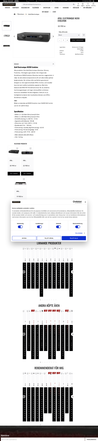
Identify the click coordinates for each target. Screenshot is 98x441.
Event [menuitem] (54, 12)
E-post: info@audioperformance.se (21, 415)
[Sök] (74, 4)
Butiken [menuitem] (45, 409)
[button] (88, 4)
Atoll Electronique (79, 54)
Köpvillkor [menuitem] (46, 414)
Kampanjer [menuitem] (16, 8)
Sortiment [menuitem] (71, 404)
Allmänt (16, 64)
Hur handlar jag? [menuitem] (48, 418)
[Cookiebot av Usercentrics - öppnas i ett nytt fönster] (74, 202)
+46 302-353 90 (15, 417)
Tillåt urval (48, 238)
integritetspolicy (26, 394)
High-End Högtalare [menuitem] (74, 414)
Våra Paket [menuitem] (71, 409)
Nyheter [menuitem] (7, 8)
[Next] (53, 36)
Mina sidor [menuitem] (46, 412)
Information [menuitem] (47, 404)
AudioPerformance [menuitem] (49, 407)
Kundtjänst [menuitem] (46, 416)
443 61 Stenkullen (16, 412)
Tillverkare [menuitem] (35, 8)
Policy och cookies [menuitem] (49, 421)
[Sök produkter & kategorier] (47, 4)
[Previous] (14, 36)
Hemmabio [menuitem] (66, 8)
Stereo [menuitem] (57, 8)
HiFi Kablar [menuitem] (45, 12)
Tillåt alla (74, 238)
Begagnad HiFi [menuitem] (25, 8)
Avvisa (24, 238)
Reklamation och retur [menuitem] (50, 423)
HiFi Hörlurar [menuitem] (87, 8)
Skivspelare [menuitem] (46, 8)
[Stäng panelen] (85, 202)
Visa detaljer (79, 233)
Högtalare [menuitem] (76, 8)
